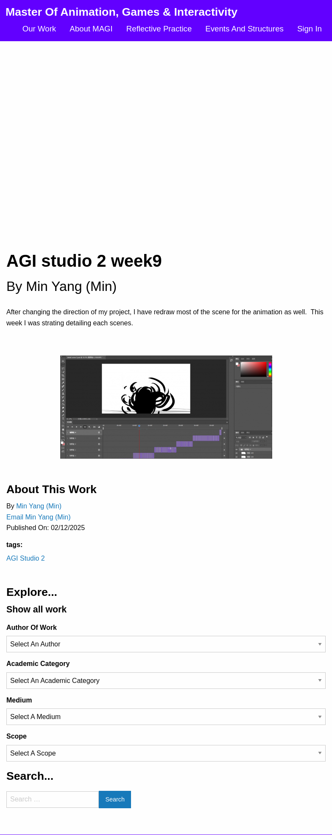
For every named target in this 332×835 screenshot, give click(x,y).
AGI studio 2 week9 (84, 260)
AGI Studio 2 (25, 558)
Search (115, 799)
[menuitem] (39, 29)
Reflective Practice (159, 28)
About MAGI (91, 28)
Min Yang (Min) (71, 286)
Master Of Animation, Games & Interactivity (121, 12)
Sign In (309, 28)
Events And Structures (244, 28)
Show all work (36, 609)
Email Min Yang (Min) (38, 517)
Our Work (39, 28)
